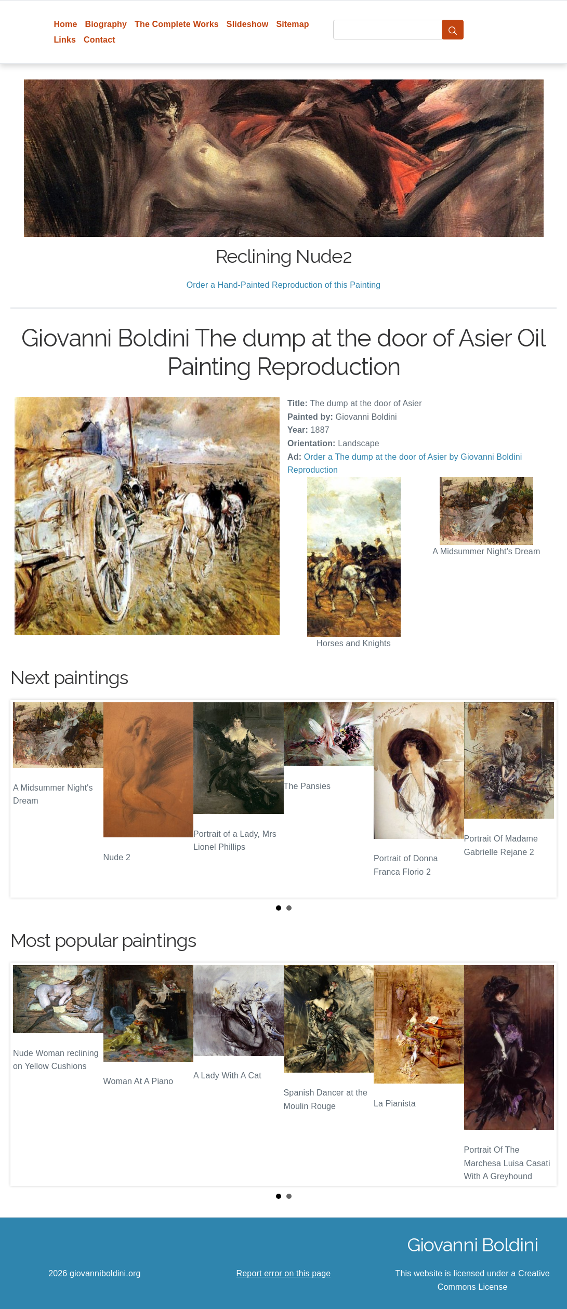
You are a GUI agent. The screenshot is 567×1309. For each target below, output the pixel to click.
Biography (106, 24)
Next (540, 799)
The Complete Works (177, 24)
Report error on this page (283, 1273)
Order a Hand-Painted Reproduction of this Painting (284, 284)
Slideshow (248, 24)
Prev (26, 799)
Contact (99, 39)
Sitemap (292, 24)
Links (65, 39)
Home (65, 24)
